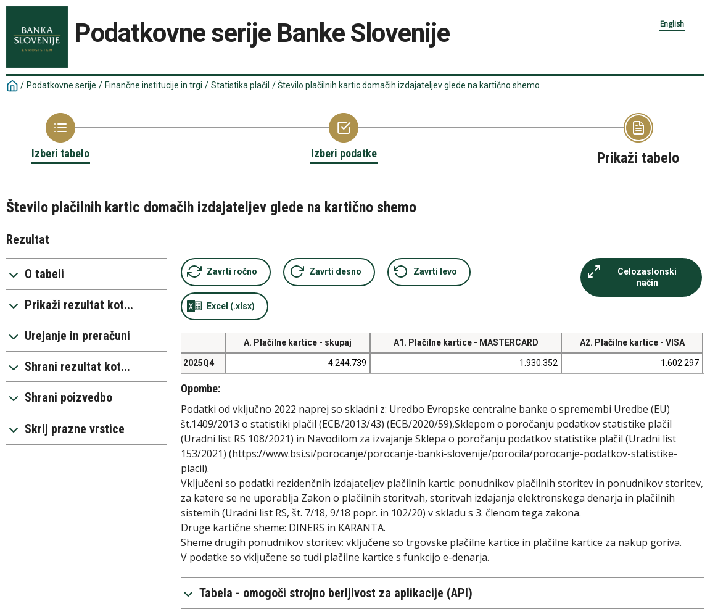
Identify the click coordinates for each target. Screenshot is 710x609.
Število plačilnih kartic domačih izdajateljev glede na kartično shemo (409, 85)
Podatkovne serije (61, 85)
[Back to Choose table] (60, 137)
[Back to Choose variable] (344, 137)
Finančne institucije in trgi (153, 85)
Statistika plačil (240, 85)
